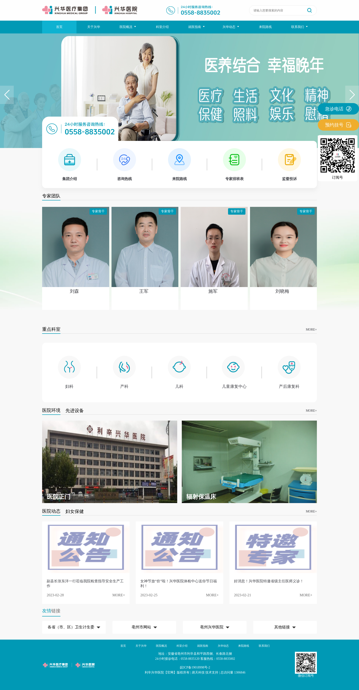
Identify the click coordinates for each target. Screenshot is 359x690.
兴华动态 (231, 27)
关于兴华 (93, 27)
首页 (59, 27)
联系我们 (299, 27)
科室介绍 (162, 27)
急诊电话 (338, 109)
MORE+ (311, 329)
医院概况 (128, 27)
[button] (352, 95)
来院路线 (265, 27)
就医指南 (196, 27)
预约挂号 (338, 125)
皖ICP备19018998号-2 (195, 667)
